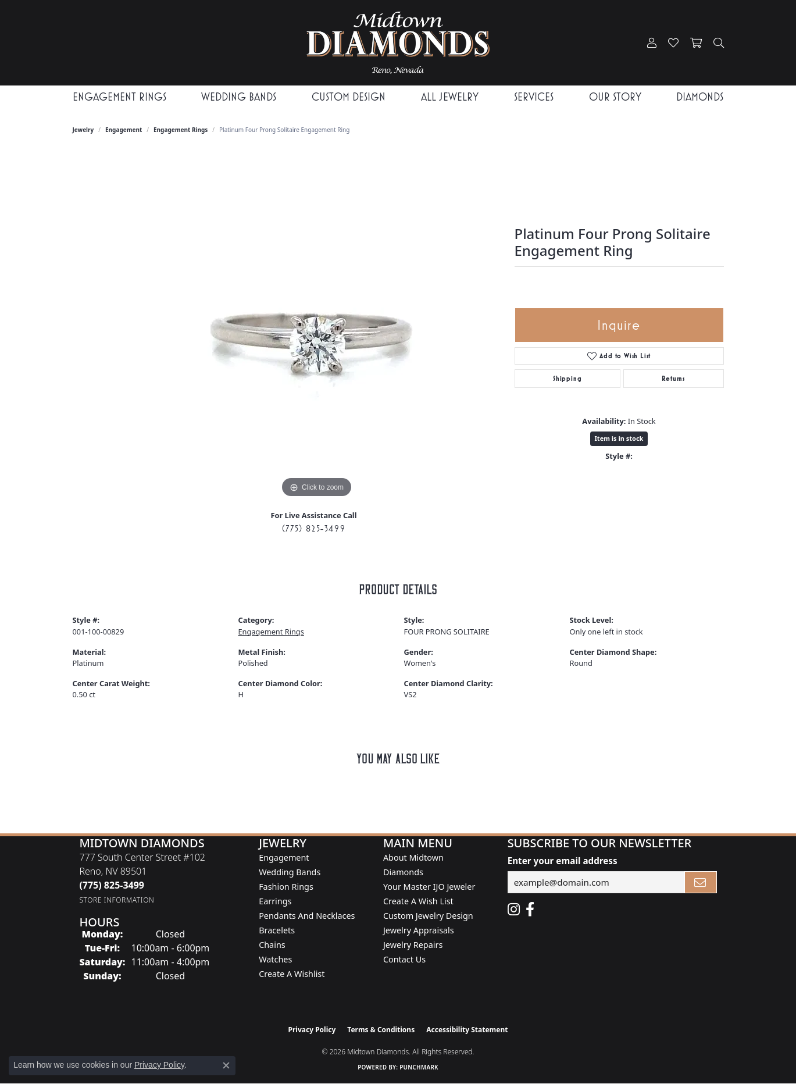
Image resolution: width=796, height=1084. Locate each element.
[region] (316, 326)
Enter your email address (562, 861)
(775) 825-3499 (313, 528)
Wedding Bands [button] (238, 97)
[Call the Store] (111, 885)
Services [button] (534, 97)
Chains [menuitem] (272, 944)
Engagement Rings (181, 130)
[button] (651, 43)
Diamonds (699, 97)
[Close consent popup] (226, 1065)
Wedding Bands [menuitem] (289, 872)
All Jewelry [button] (450, 97)
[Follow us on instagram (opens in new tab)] (514, 910)
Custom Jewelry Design (428, 915)
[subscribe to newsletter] (700, 882)
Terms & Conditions (381, 1030)
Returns (673, 379)
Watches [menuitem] (275, 959)
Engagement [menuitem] (284, 857)
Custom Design (348, 97)
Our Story (615, 97)
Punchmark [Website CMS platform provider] (418, 1067)
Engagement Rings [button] (119, 97)
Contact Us (404, 959)
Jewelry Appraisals (418, 930)
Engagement (123, 130)
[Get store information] (116, 900)
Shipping (567, 379)
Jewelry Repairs (412, 944)
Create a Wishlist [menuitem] (291, 973)
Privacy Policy (312, 1030)
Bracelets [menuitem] (277, 930)
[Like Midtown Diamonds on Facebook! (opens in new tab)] (530, 910)
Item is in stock (619, 438)
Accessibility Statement (467, 1030)
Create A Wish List (418, 901)
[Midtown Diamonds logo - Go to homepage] (398, 42)
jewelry (83, 130)
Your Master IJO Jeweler (429, 886)
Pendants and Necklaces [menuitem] (307, 915)
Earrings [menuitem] (275, 901)
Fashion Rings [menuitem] (286, 886)
